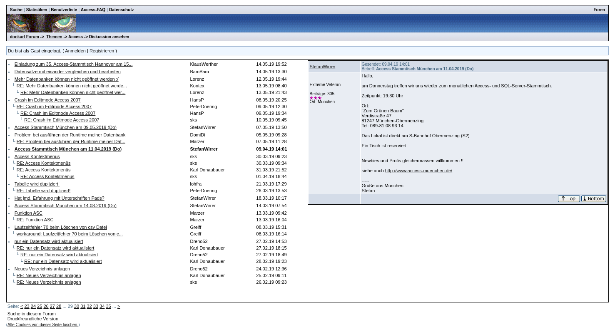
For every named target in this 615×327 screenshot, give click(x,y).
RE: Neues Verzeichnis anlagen (49, 275)
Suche (16, 9)
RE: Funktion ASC (35, 219)
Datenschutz (121, 9)
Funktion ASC (28, 213)
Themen (54, 37)
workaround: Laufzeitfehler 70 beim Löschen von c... (70, 233)
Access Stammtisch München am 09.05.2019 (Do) (66, 127)
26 (45, 306)
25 (39, 306)
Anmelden (75, 50)
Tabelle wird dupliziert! (37, 183)
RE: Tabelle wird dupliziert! (43, 190)
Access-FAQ (93, 9)
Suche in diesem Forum (31, 313)
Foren (599, 9)
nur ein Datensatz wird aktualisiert (49, 241)
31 (82, 306)
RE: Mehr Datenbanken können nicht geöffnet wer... (72, 92)
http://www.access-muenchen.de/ (418, 170)
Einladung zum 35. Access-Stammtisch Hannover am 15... (74, 64)
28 (58, 306)
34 (102, 306)
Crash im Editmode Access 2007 (48, 99)
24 (33, 306)
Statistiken (36, 9)
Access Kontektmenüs (37, 156)
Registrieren (102, 50)
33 (95, 306)
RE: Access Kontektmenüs (44, 163)
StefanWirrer (322, 66)
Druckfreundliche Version (32, 318)
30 (76, 306)
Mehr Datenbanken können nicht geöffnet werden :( (67, 79)
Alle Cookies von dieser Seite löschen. (42, 324)
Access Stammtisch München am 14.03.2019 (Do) (66, 205)
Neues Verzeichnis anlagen (42, 268)
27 (52, 306)
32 (89, 306)
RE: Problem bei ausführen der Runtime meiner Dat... (71, 141)
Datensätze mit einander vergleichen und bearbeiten (68, 71)
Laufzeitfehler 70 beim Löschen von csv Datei (61, 227)
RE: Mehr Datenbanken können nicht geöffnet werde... (72, 85)
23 (26, 306)
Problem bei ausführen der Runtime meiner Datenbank (70, 134)
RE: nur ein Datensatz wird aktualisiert (55, 247)
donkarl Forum (24, 37)
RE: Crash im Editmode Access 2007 (54, 106)
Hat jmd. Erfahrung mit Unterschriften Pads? (60, 198)
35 (108, 306)
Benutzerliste (64, 9)
